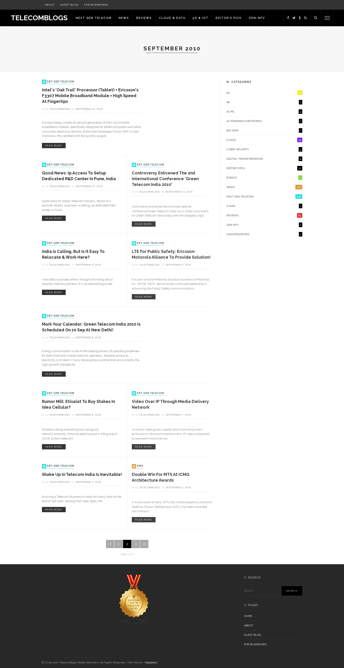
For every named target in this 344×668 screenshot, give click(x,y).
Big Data (264, 130)
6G (264, 102)
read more (53, 146)
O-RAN (264, 206)
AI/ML (264, 111)
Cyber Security (264, 149)
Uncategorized (264, 234)
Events (264, 177)
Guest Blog (69, 4)
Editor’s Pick (231, 18)
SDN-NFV (259, 18)
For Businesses (96, 4)
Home (248, 616)
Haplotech (151, 662)
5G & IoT (203, 18)
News (126, 18)
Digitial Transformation (264, 158)
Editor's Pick (264, 168)
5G (264, 92)
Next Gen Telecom (96, 18)
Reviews (146, 18)
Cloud (264, 140)
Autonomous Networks (264, 121)
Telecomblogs (60, 109)
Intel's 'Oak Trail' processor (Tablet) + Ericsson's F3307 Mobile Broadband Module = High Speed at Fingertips (91, 96)
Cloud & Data (175, 18)
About (50, 4)
